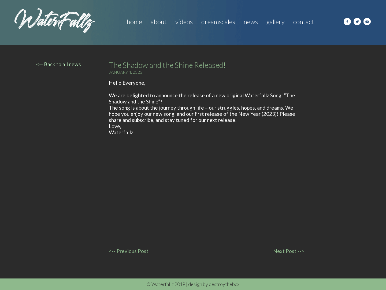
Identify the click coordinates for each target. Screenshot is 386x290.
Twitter (357, 21)
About (159, 21)
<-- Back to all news (58, 64)
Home (134, 21)
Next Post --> (288, 251)
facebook (347, 21)
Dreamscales (218, 21)
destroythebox (224, 284)
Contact (303, 21)
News (251, 21)
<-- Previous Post (129, 251)
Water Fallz (54, 20)
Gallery (275, 21)
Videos (184, 21)
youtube (367, 21)
